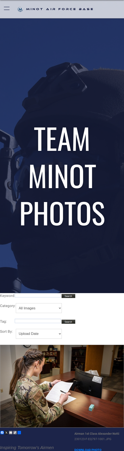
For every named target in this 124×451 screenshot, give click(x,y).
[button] (7, 9)
